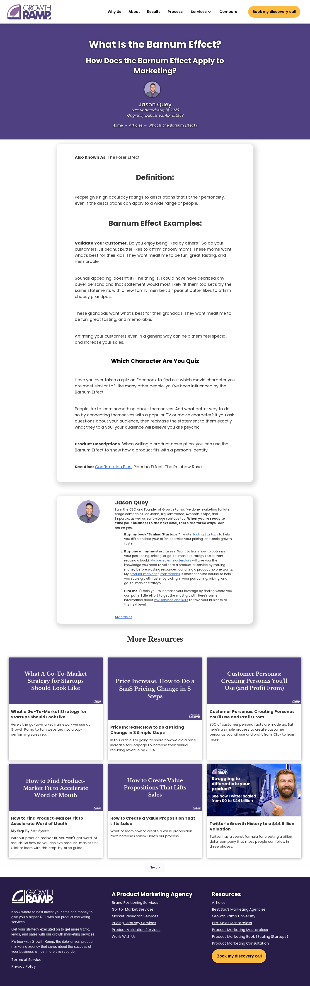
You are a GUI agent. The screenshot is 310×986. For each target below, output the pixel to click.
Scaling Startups (205, 534)
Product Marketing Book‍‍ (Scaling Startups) (250, 936)
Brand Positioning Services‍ (135, 902)
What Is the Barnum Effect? (173, 125)
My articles (123, 617)
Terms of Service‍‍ (26, 959)
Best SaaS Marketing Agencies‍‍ (239, 909)
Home (117, 125)
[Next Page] (155, 867)
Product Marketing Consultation (240, 943)
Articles (136, 125)
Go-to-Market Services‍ (133, 909)
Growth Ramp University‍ (233, 916)
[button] (201, 12)
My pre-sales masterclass (170, 560)
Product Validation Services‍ (136, 929)
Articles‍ (218, 902)
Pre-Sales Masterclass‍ (232, 923)
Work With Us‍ (124, 936)
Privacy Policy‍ (23, 966)
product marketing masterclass (155, 574)
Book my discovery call (239, 956)
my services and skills (171, 600)
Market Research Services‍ (135, 916)
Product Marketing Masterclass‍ (240, 929)
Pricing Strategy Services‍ (134, 923)
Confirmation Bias (113, 467)
